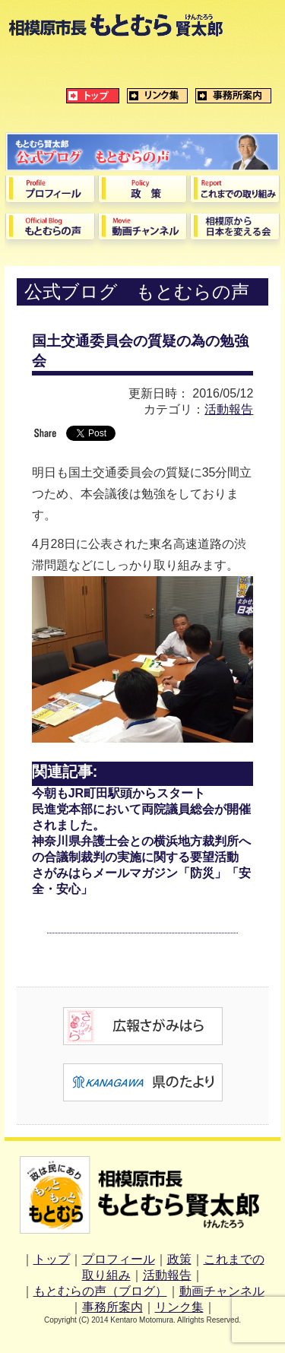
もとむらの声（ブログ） (100, 1291)
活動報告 (228, 409)
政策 (179, 1259)
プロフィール (118, 1259)
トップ (51, 1259)
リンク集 (179, 1307)
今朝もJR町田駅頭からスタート (118, 793)
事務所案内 (112, 1307)
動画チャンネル (221, 1291)
